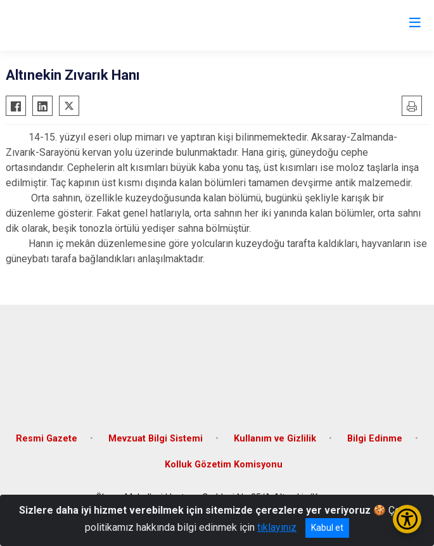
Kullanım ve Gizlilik (275, 438)
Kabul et (327, 528)
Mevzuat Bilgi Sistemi (155, 438)
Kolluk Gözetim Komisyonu (224, 464)
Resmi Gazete (46, 438)
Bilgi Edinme (374, 438)
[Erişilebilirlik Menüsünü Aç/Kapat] (407, 519)
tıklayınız (277, 527)
